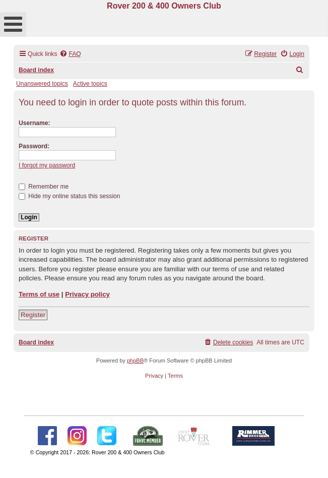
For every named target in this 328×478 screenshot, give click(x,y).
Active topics (90, 83)
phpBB (135, 360)
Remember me (44, 186)
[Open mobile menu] (13, 24)
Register (33, 315)
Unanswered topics (42, 83)
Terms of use (39, 294)
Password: (34, 146)
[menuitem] (70, 54)
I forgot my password (47, 165)
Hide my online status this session (69, 196)
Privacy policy (87, 294)
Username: (34, 123)
